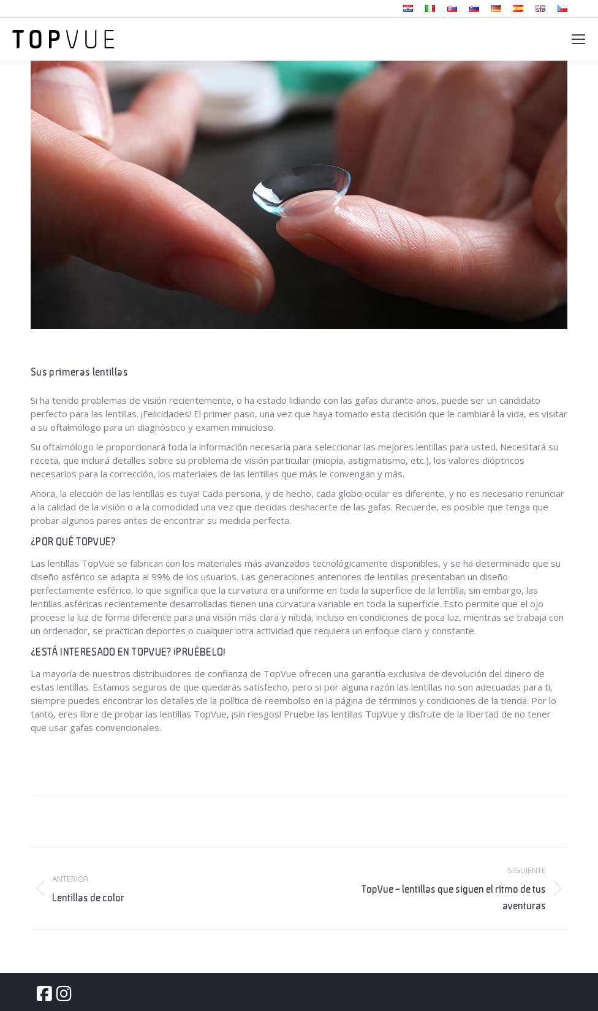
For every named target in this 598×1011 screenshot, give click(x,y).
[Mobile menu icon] (578, 39)
